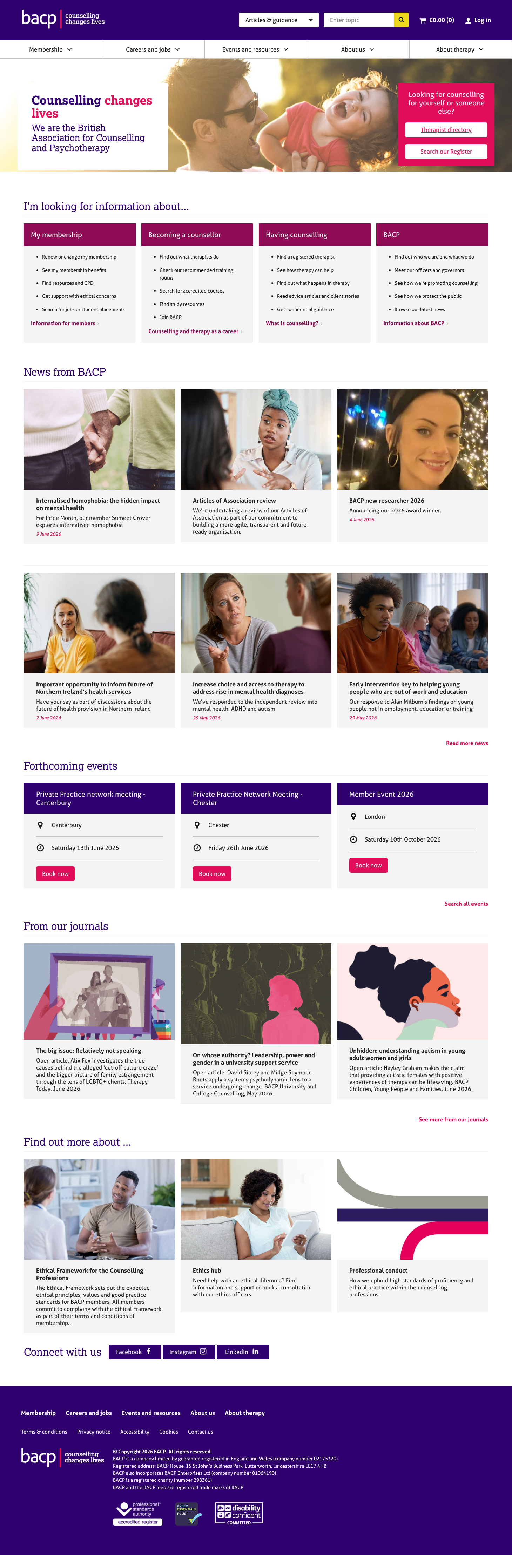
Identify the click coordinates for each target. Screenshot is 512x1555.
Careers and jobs (148, 49)
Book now (55, 873)
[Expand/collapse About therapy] (481, 49)
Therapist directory (446, 129)
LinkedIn (241, 1351)
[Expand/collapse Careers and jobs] (177, 49)
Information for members (63, 323)
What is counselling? (292, 323)
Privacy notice (93, 1431)
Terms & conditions (44, 1431)
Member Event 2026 (381, 794)
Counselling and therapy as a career (193, 331)
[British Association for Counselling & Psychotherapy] (63, 20)
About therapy (455, 49)
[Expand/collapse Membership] (69, 49)
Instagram (188, 1351)
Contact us (200, 1431)
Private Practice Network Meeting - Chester (248, 798)
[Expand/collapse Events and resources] (286, 49)
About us (353, 49)
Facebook (134, 1351)
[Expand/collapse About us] (372, 49)
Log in (482, 20)
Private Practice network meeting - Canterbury (91, 798)
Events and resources (250, 49)
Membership (46, 49)
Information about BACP (413, 323)
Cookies (168, 1431)
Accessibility (134, 1431)
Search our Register (446, 151)
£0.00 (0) (441, 20)
